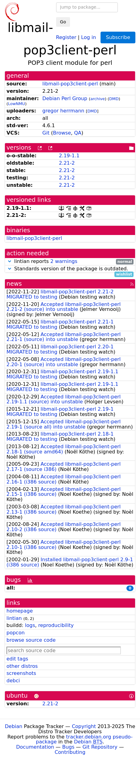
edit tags (17, 659)
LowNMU (16, 103)
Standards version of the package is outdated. (70, 269)
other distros (22, 666)
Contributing (70, 752)
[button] (9, 261)
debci (13, 681)
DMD (114, 98)
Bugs (68, 747)
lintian (14, 618)
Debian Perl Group (64, 98)
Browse (62, 133)
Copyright (84, 726)
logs (30, 625)
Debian (14, 726)
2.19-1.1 (69, 156)
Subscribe (118, 37)
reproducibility (56, 625)
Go (63, 21)
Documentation (35, 747)
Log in (88, 37)
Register (66, 37)
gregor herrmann (63, 111)
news (14, 283)
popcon (15, 633)
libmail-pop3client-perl (70, 84)
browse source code (31, 640)
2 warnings (63, 261)
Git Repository (99, 747)
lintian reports (70, 261)
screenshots (21, 673)
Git (45, 133)
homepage (19, 611)
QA (77, 133)
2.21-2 (67, 163)
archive (97, 98)
